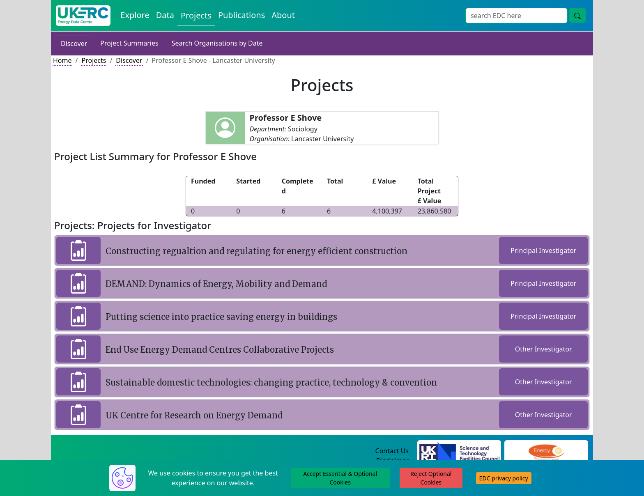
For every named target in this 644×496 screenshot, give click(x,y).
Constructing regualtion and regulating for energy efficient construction (256, 251)
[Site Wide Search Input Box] (516, 15)
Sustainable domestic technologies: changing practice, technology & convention (271, 382)
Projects (93, 60)
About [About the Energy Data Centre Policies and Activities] (283, 15)
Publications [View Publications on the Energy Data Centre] (241, 15)
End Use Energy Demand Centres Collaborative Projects (220, 349)
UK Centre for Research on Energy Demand (194, 415)
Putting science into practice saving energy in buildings (221, 317)
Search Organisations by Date (217, 43)
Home (62, 60)
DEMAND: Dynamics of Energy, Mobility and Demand (216, 284)
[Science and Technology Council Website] (459, 451)
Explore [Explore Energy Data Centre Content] (134, 15)
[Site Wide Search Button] (577, 15)
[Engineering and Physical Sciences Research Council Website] (546, 451)
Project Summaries (129, 43)
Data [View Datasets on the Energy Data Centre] (165, 15)
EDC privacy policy (503, 478)
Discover (74, 43)
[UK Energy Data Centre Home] (83, 15)
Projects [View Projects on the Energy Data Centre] (196, 15)
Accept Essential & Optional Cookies (340, 478)
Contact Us (392, 450)
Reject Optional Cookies (430, 478)
